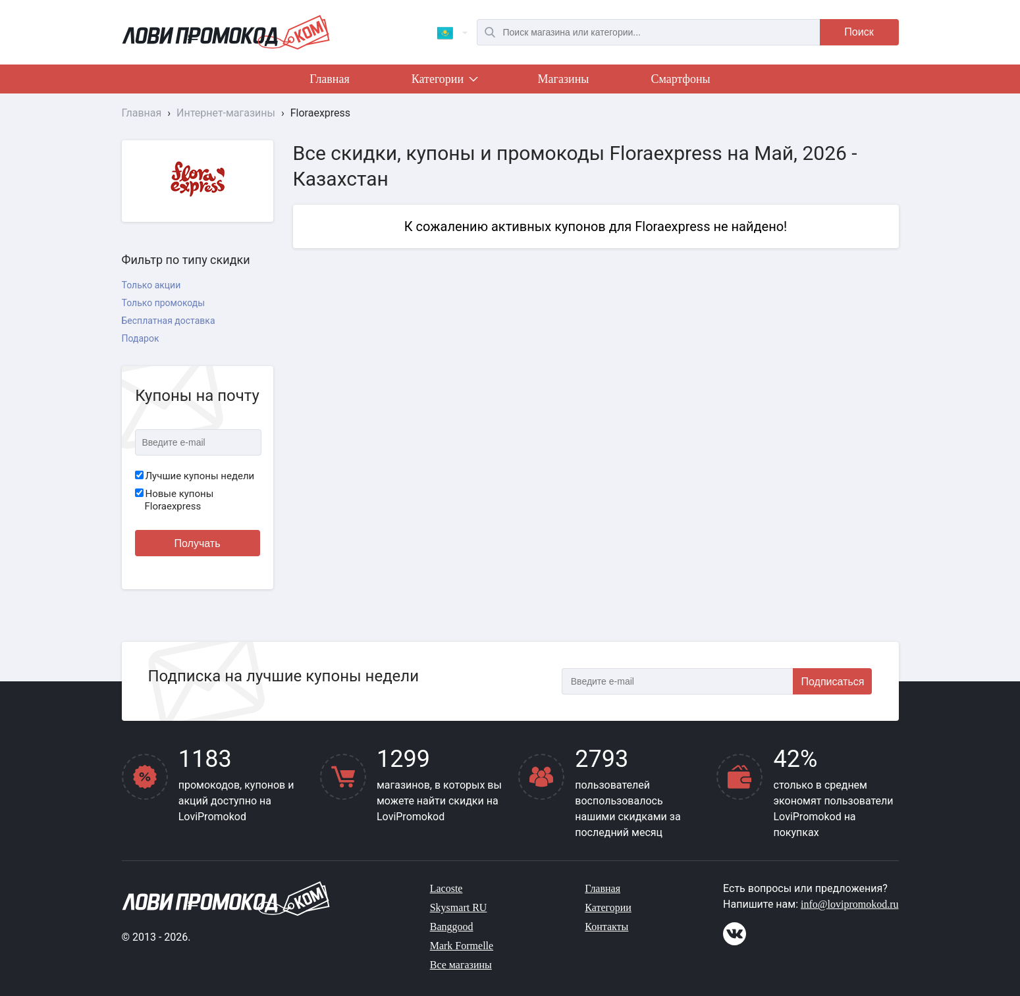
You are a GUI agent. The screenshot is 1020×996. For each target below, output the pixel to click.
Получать (197, 543)
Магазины (563, 79)
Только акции (151, 285)
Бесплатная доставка (168, 320)
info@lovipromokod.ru (850, 904)
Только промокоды (163, 303)
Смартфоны (680, 79)
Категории (444, 81)
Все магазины (461, 964)
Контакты (606, 926)
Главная (329, 79)
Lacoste (446, 888)
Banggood (451, 926)
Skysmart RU (458, 907)
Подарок (140, 338)
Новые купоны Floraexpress (174, 500)
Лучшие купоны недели (195, 476)
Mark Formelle (461, 945)
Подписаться (833, 681)
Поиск (858, 32)
